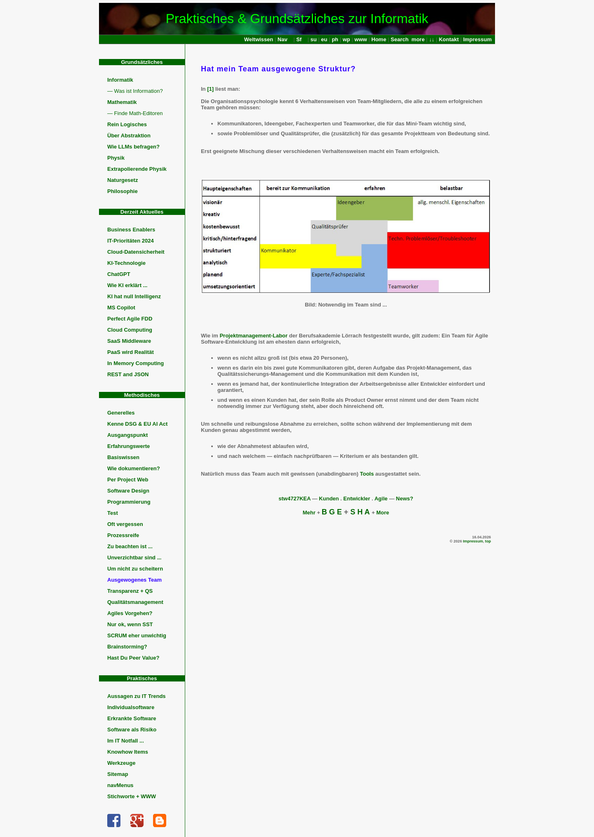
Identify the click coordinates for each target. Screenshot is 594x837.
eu (324, 39)
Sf (299, 39)
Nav (283, 39)
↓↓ (431, 39)
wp (346, 39)
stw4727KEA (294, 498)
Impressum (477, 39)
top (488, 541)
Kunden (329, 498)
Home (378, 39)
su (314, 39)
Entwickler (356, 498)
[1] (210, 89)
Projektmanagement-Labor (253, 335)
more (418, 39)
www (360, 39)
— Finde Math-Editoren (135, 113)
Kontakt (449, 39)
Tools (367, 474)
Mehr (309, 512)
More (382, 512)
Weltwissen (258, 39)
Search (399, 39)
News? (404, 498)
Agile (381, 498)
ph (335, 39)
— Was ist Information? (135, 91)
